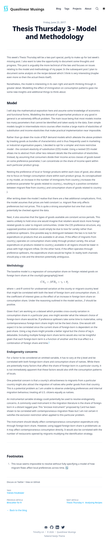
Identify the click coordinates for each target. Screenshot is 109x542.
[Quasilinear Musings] (23, 9)
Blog (58, 8)
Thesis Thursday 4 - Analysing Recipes (84, 502)
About (88, 8)
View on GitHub (33, 482)
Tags (66, 8)
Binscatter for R (14, 502)
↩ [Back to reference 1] (66, 467)
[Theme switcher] (104, 8)
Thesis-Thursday (15, 493)
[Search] (97, 8)
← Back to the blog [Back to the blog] (17, 510)
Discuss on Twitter (15, 482)
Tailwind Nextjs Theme (54, 536)
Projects (77, 8)
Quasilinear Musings (66, 532)
